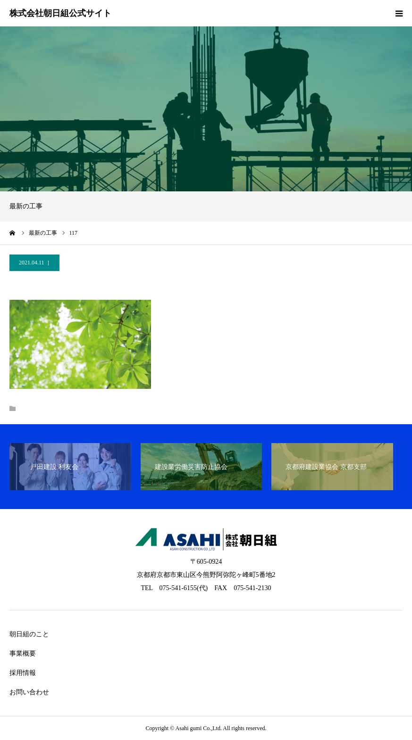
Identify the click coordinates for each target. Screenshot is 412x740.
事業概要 (22, 653)
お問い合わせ (29, 692)
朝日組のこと (29, 634)
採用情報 (22, 672)
